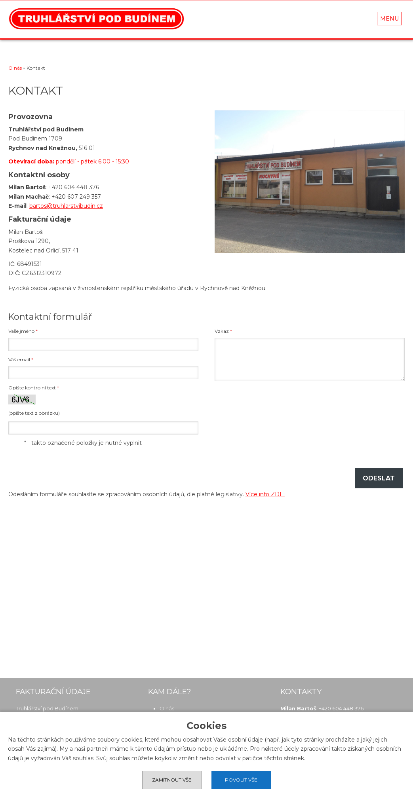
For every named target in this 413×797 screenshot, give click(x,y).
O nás (15, 68)
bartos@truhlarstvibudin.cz (66, 205)
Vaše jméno (23, 331)
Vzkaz (223, 331)
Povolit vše (241, 780)
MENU (389, 18)
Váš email (20, 359)
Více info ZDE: (265, 494)
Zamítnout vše (172, 780)
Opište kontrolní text (33, 388)
